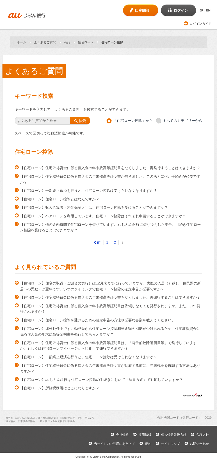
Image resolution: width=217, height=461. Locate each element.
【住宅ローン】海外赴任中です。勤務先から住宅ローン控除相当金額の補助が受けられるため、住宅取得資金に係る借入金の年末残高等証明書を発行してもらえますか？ (110, 331)
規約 (148, 443)
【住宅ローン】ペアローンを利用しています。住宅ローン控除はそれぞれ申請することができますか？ (103, 216)
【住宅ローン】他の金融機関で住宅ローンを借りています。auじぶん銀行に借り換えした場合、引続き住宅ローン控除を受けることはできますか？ (110, 227)
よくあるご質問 (45, 42)
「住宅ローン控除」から (133, 121)
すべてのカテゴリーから (182, 121)
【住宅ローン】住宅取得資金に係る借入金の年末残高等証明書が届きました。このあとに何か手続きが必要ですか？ (110, 179)
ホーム (21, 42)
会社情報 (122, 434)
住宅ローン (86, 42)
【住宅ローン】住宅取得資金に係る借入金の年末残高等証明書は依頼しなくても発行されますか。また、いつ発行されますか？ (110, 309)
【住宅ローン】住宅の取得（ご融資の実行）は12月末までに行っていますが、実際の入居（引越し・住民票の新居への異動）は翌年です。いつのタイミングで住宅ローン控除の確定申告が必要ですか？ (110, 286)
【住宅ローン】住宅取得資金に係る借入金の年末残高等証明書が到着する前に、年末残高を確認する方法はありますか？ (110, 368)
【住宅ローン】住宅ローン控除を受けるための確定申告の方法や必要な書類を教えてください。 (97, 320)
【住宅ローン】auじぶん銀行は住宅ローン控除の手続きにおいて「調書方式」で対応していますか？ (101, 380)
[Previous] (97, 242)
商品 (67, 42)
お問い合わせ (199, 443)
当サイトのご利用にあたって (114, 443)
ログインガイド (201, 23)
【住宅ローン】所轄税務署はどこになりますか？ (59, 388)
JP (201, 10)
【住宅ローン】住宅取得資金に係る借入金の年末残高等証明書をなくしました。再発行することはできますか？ (110, 168)
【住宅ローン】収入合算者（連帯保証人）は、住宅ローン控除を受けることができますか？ (94, 207)
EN (208, 10)
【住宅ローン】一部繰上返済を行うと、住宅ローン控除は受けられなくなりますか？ (88, 190)
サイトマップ (170, 443)
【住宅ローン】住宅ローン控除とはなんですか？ (59, 199)
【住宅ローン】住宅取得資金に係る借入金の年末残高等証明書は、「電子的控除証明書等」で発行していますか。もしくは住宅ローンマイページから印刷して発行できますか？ (108, 346)
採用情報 (145, 434)
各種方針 (202, 434)
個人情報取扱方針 (173, 434)
